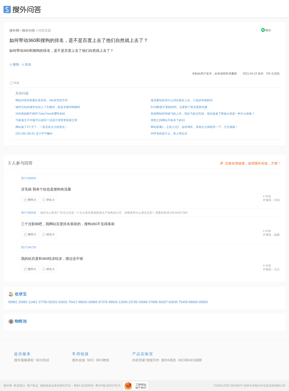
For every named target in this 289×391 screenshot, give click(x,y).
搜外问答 (28, 30)
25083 (23, 302)
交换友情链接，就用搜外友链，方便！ (250, 163)
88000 (194, 302)
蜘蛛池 (21, 321)
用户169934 (28, 178)
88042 (83, 302)
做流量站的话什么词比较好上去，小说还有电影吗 (181, 100)
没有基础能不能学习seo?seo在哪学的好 (40, 113)
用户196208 (28, 212)
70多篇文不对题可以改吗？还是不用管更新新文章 (46, 120)
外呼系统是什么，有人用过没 (169, 133)
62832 (63, 302)
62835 (173, 302)
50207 (163, 302)
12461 (33, 302)
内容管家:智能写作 (145, 360)
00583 (203, 302)
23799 (133, 302)
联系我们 (19, 385)
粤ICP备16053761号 (108, 385)
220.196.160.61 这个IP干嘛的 (33, 133)
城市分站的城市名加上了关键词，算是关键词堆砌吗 (47, 107)
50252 (53, 302)
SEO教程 (102, 360)
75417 (73, 302)
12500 (123, 302)
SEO (23, 9)
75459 (184, 302)
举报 (14, 83)
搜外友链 (78, 360)
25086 (144, 302)
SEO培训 (42, 360)
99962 (13, 302)
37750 (43, 302)
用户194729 (28, 247)
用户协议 (32, 385)
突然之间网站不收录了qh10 (168, 120)
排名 (28, 64)
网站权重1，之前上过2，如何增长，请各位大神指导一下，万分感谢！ (194, 127)
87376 (103, 302)
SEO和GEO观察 (190, 360)
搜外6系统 (168, 360)
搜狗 (16, 64)
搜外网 (14, 30)
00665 (93, 302)
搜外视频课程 (24, 360)
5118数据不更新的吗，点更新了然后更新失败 (179, 107)
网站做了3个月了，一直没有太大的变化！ (41, 127)
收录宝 (21, 294)
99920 (113, 302)
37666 (154, 302)
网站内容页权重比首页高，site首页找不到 (41, 100)
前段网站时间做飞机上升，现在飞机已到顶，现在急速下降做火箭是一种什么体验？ (203, 113)
